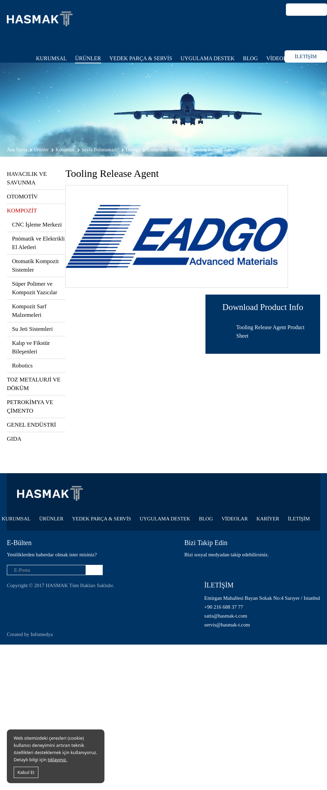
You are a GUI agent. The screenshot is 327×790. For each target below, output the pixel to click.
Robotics (22, 365)
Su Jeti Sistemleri (32, 329)
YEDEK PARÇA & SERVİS (140, 58)
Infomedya (41, 634)
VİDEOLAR (280, 58)
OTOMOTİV (22, 196)
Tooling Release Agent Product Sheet (270, 331)
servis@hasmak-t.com (227, 624)
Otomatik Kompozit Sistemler (35, 265)
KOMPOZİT (22, 210)
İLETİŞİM (306, 56)
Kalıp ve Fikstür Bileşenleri (31, 347)
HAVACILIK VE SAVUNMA (27, 178)
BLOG (250, 58)
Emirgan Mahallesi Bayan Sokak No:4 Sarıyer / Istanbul (262, 598)
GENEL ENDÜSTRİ (31, 425)
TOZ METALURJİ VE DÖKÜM (34, 383)
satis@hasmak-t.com (225, 616)
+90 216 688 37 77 (223, 607)
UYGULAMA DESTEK (207, 58)
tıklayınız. (57, 759)
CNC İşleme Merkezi (37, 224)
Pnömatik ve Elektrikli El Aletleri (38, 242)
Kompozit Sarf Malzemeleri (29, 310)
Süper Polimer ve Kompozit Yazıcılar (34, 288)
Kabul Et (26, 772)
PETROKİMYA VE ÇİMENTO (30, 406)
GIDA (14, 439)
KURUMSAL (51, 58)
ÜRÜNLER (88, 58)
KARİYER (267, 518)
